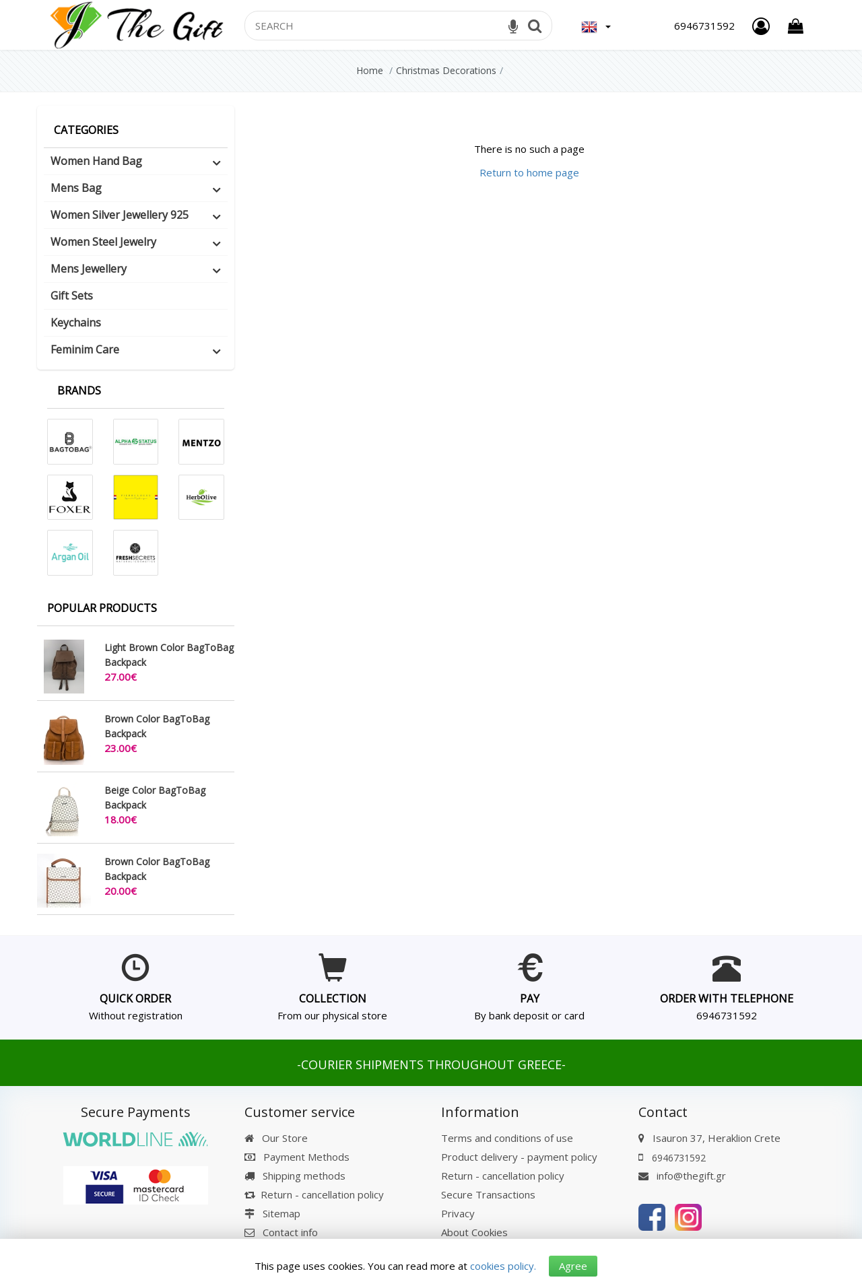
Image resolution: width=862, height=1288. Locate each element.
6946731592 (726, 1015)
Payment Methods (297, 1156)
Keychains (76, 322)
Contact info (290, 1232)
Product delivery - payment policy (519, 1156)
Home (369, 70)
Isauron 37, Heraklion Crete (717, 1138)
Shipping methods (294, 1175)
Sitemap (272, 1213)
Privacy (458, 1213)
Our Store (276, 1138)
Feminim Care (85, 349)
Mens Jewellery (89, 268)
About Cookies (474, 1232)
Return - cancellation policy (314, 1194)
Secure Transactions (488, 1194)
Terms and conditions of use (507, 1138)
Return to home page (529, 172)
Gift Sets (72, 295)
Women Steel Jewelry (103, 241)
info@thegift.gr (682, 1175)
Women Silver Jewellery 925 (120, 214)
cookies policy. (503, 1266)
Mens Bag (76, 187)
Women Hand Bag (96, 161)
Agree (573, 1266)
